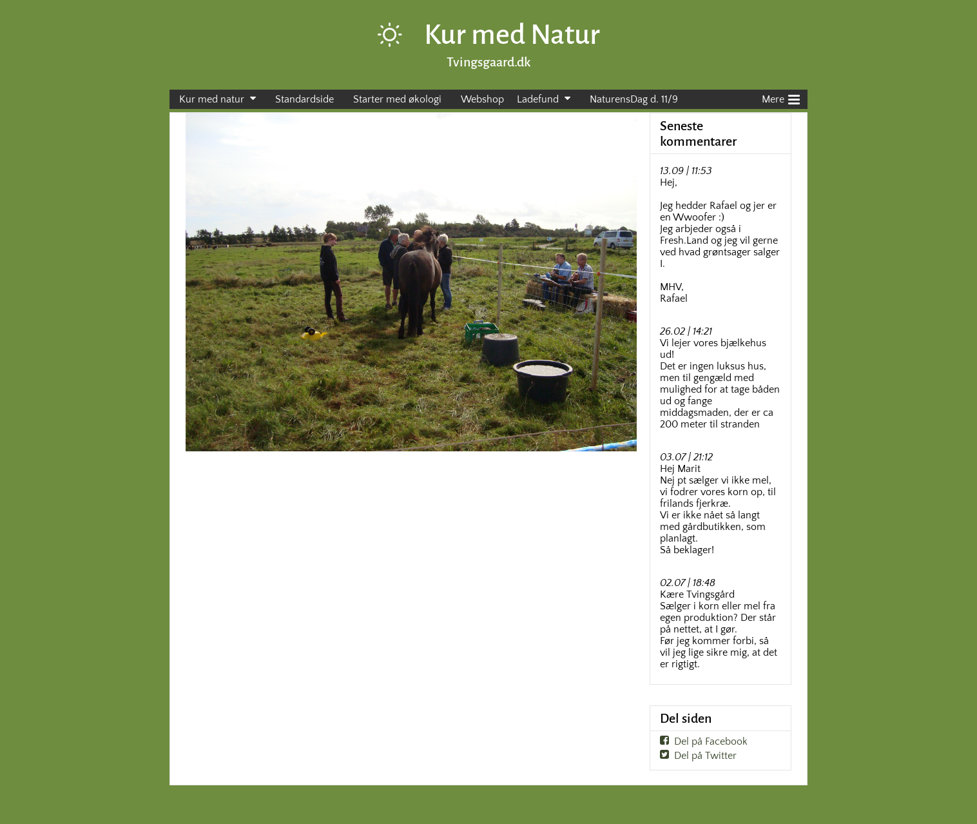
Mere (781, 98)
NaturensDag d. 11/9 (634, 99)
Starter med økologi (397, 99)
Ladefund (538, 99)
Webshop (482, 99)
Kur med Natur (512, 34)
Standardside (304, 99)
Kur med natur (211, 99)
